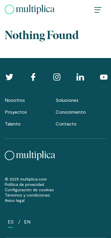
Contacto (66, 123)
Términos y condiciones (27, 194)
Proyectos (16, 112)
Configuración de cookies (29, 189)
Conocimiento (71, 112)
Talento (13, 123)
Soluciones (67, 100)
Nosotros (15, 100)
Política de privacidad (24, 184)
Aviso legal (15, 200)
